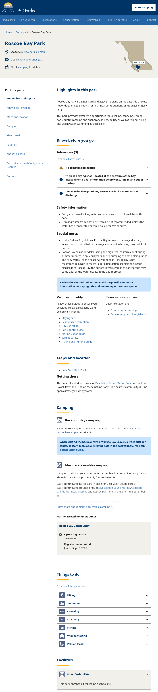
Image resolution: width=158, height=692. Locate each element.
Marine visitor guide (73, 334)
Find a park (21, 32)
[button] (103, 168)
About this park (16, 154)
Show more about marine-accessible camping (85, 507)
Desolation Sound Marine (115, 487)
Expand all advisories (70, 159)
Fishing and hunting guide (77, 341)
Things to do (14, 135)
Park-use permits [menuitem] (117, 20)
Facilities (12, 144)
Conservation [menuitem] (71, 20)
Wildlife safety (70, 337)
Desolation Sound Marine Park (113, 383)
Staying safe (69, 318)
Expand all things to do (72, 561)
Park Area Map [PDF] (74, 370)
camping (23, 67)
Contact (11, 176)
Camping (12, 126)
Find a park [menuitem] (8, 20)
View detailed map (34, 52)
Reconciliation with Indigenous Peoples (25, 165)
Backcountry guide (73, 330)
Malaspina (81, 491)
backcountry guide (71, 449)
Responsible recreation (75, 322)
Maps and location (17, 117)
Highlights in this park (21, 98)
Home (8, 32)
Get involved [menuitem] (92, 20)
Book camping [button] (144, 7)
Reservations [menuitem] (49, 20)
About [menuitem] (136, 20)
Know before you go (19, 107)
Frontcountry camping (123, 310)
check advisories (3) (29, 59)
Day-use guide (70, 326)
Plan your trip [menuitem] (27, 20)
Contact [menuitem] (151, 20)
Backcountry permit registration (129, 314)
